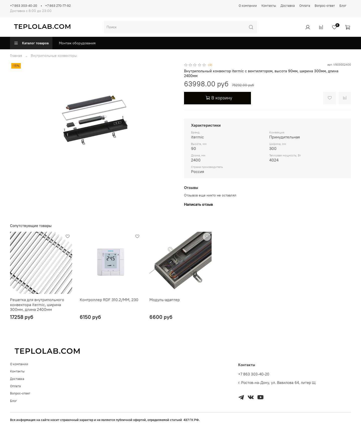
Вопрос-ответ (325, 6)
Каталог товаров (31, 43)
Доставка (288, 6)
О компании (248, 6)
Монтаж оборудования (77, 43)
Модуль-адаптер (164, 299)
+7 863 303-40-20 (23, 6)
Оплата (304, 6)
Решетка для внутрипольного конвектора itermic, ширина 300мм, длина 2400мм (37, 304)
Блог (342, 6)
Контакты (268, 6)
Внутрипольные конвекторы (54, 55)
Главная (16, 55)
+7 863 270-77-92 (58, 6)
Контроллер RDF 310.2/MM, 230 (109, 299)
